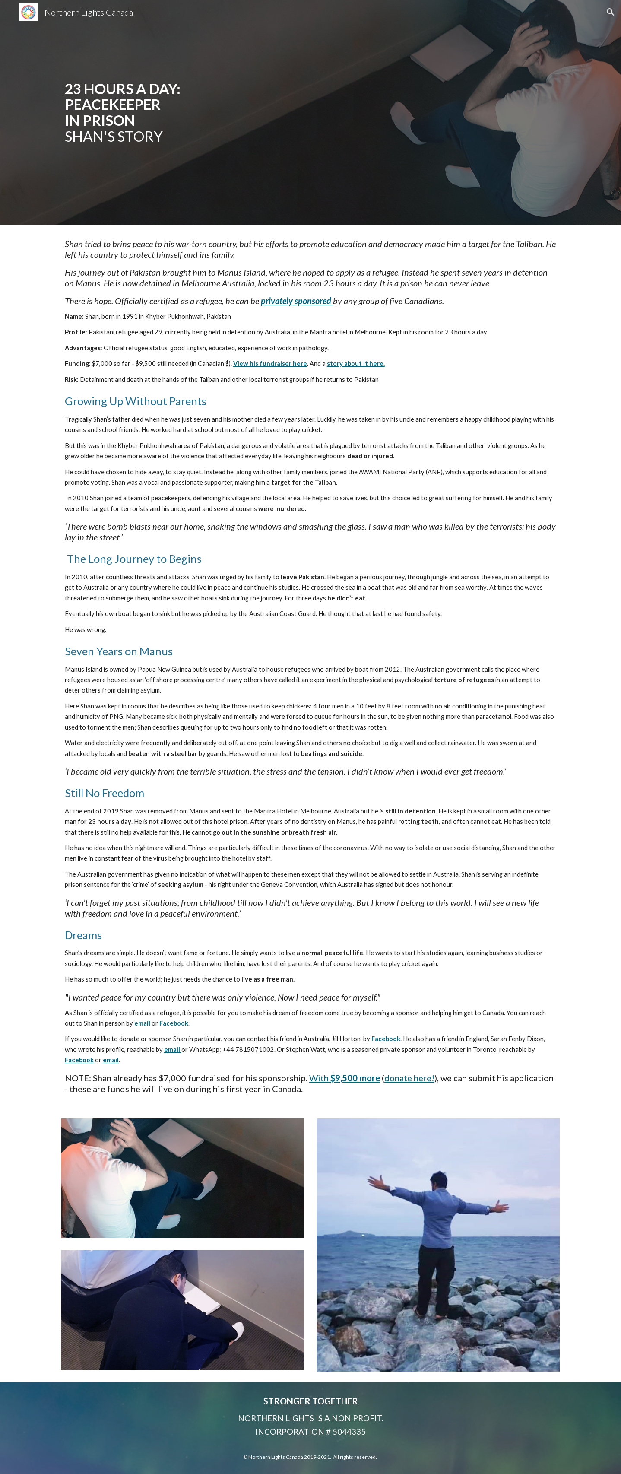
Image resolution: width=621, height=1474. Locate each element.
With (319, 1078)
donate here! (409, 1078)
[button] (610, 12)
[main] (204, 112)
